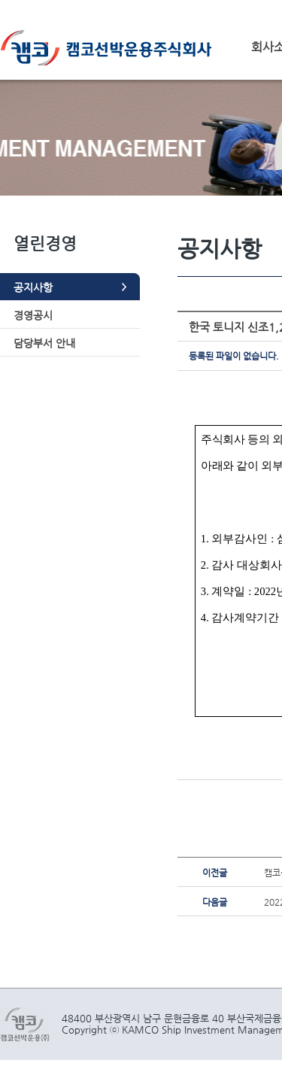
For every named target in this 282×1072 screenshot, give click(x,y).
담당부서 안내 (44, 343)
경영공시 (33, 315)
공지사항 (33, 287)
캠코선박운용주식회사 (111, 47)
